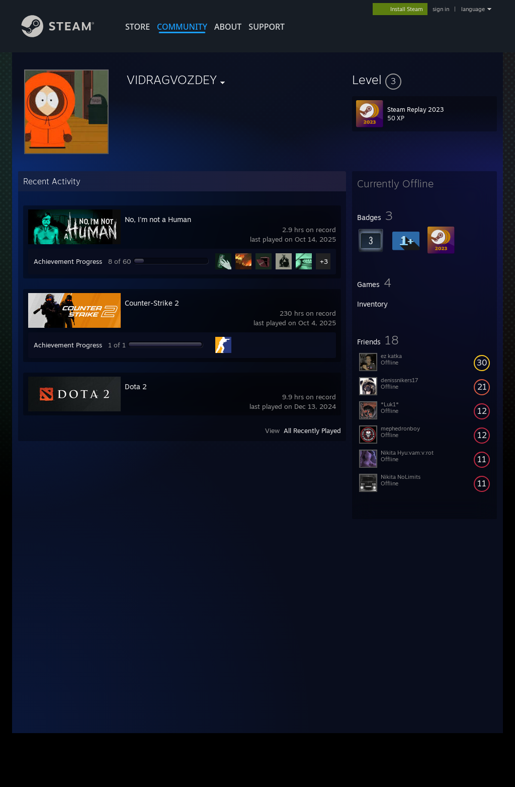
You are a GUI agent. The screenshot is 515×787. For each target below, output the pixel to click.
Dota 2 (136, 386)
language (473, 9)
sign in (441, 9)
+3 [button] (324, 261)
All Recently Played (312, 430)
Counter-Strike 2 (152, 303)
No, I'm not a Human (158, 219)
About (227, 26)
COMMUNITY (182, 26)
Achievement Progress (68, 261)
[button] (424, 79)
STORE (137, 26)
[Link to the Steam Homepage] (65, 34)
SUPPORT (266, 26)
